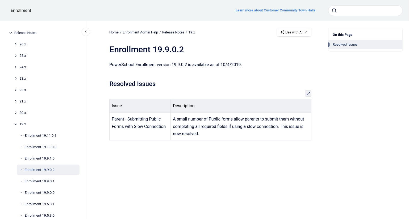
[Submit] (334, 10)
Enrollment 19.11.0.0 (41, 147)
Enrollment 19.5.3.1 (40, 204)
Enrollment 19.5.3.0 (40, 215)
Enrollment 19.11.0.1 (41, 136)
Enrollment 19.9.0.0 (40, 193)
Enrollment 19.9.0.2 (40, 170)
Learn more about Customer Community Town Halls (275, 10)
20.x (22, 113)
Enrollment (21, 10)
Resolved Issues (345, 44)
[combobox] (365, 11)
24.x (22, 67)
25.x (22, 56)
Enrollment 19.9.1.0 (40, 158)
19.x (22, 124)
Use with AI (294, 32)
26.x (22, 44)
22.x (22, 90)
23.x (22, 78)
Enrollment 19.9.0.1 (40, 181)
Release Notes (25, 33)
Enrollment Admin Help (140, 32)
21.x (22, 101)
